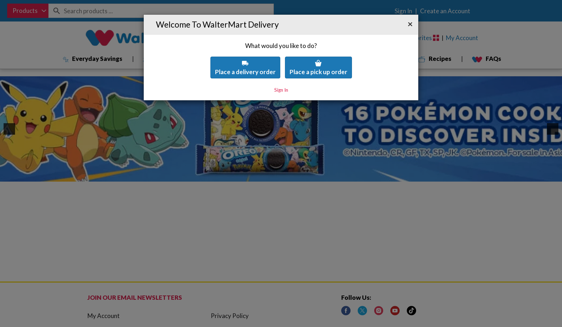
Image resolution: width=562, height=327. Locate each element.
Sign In (281, 74)
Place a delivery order (245, 51)
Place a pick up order (318, 51)
